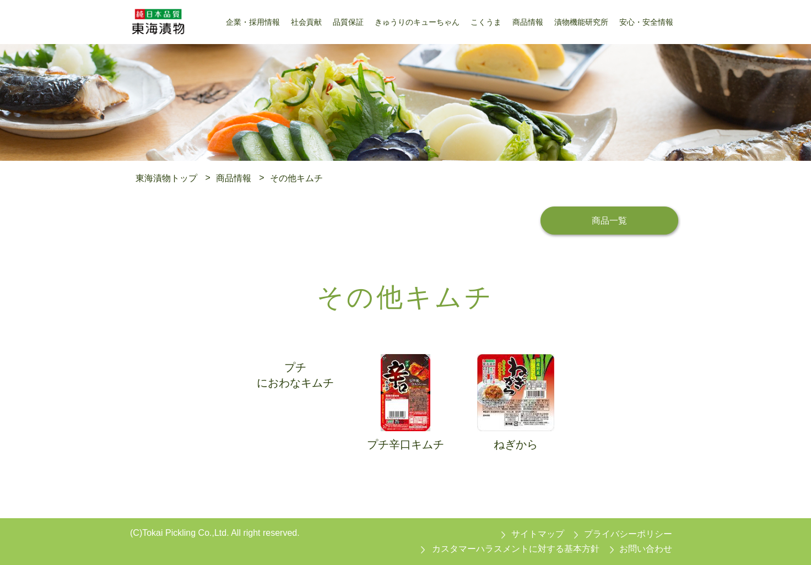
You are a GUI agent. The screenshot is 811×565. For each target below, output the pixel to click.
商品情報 (233, 177)
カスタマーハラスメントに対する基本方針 (515, 548)
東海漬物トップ (166, 177)
